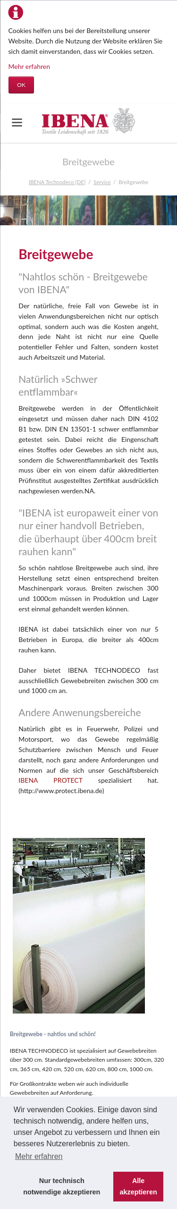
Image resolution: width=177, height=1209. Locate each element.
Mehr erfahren (29, 66)
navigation (17, 122)
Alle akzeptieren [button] (138, 1186)
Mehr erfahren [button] (39, 1156)
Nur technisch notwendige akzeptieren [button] (61, 1186)
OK (21, 84)
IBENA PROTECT (50, 780)
